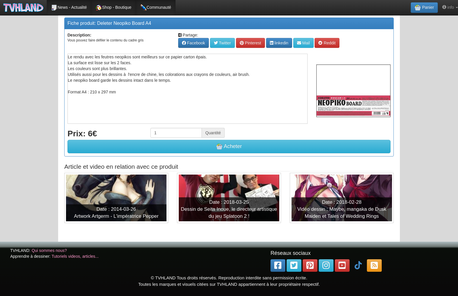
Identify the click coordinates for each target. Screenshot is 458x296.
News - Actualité (69, 7)
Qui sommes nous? (49, 250)
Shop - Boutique (113, 7)
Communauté (155, 7)
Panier (424, 7)
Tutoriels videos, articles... (74, 256)
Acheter (229, 146)
